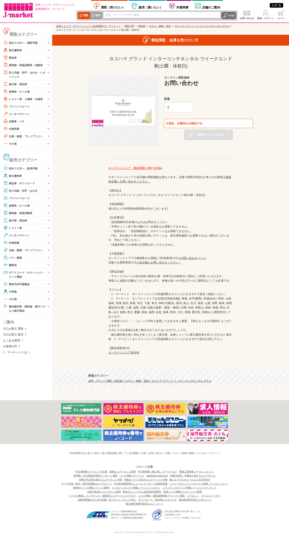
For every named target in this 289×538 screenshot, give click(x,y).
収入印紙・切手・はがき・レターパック (24, 74)
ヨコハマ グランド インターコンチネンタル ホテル (202, 26)
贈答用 (10, 265)
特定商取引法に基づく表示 (84, 453)
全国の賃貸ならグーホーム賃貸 (104, 491)
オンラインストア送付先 (123, 352)
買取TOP (129, 26)
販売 (98, 15)
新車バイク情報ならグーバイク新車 (182, 491)
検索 (232, 15)
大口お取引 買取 (13, 329)
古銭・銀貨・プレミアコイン (24, 136)
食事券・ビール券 (17, 91)
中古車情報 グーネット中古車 (91, 471)
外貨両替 (182, 7)
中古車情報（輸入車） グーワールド (157, 471)
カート (281, 18)
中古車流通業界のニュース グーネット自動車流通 (140, 483)
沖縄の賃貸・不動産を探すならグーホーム (193, 475)
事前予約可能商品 (17, 284)
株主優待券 (13, 50)
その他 (10, 143)
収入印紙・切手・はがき (21, 190)
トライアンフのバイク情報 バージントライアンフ (189, 487)
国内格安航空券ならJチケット (195, 499)
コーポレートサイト (208, 453)
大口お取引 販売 (13, 335)
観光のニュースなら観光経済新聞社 (142, 491)
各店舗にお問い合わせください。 (160, 262)
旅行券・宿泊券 (15, 84)
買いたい (151, 7)
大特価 (10, 292)
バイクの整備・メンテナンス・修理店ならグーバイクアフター (102, 495)
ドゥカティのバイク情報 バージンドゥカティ (136, 487)
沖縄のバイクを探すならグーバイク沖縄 (145, 479)
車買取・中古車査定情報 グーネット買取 (95, 475)
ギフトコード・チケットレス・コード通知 (23, 274)
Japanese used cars (157, 475)
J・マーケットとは (15, 353)
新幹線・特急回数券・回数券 (24, 65)
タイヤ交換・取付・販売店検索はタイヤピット (86, 483)
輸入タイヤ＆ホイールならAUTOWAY (189, 479)
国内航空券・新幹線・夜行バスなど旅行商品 (24, 308)
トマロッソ (193, 495)
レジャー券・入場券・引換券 (24, 99)
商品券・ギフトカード (20, 183)
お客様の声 (10, 347)
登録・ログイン (265, 18)
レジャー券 (13, 227)
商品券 (10, 57)
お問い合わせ (247, 18)
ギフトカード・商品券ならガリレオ (157, 499)
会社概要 (133, 453)
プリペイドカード (17, 106)
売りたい (113, 7)
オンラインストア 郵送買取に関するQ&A (135, 168)
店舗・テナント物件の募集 (179, 453)
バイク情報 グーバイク (131, 475)
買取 (86, 15)
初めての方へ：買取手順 (21, 42)
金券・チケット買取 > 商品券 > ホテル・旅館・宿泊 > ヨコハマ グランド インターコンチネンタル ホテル (149, 381)
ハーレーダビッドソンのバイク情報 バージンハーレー (198, 483)
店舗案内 (211, 7)
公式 (276, 5)
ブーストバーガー (210, 495)
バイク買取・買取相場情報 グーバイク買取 (161, 495)
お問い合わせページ (193, 258)
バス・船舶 (13, 257)
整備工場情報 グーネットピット (196, 471)
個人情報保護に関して (114, 453)
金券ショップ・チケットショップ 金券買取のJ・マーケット (88, 26)
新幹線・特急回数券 (18, 213)
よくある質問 (11, 341)
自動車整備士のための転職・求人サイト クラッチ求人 (107, 499)
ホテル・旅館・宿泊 (160, 26)
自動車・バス (14, 121)
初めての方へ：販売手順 (21, 168)
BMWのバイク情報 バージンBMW (91, 487)
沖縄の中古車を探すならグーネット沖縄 (100, 479)
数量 (167, 98)
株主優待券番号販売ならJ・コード (144, 503)
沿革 (143, 453)
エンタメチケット (17, 114)
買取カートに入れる (210, 134)
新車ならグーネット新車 (122, 471)
